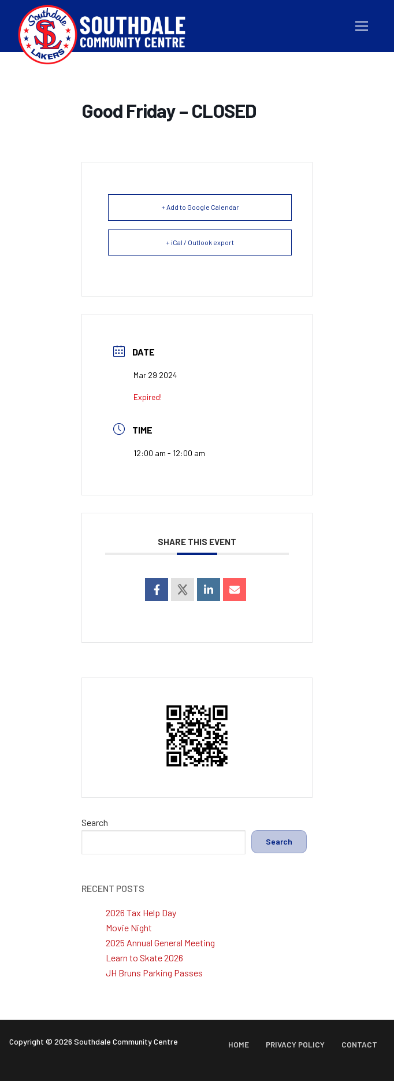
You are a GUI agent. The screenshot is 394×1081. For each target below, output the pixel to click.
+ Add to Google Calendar (200, 207)
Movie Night (129, 927)
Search (94, 822)
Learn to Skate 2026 (144, 957)
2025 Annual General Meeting (160, 942)
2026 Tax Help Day (141, 912)
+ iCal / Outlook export (200, 242)
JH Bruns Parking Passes (154, 972)
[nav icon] (361, 26)
